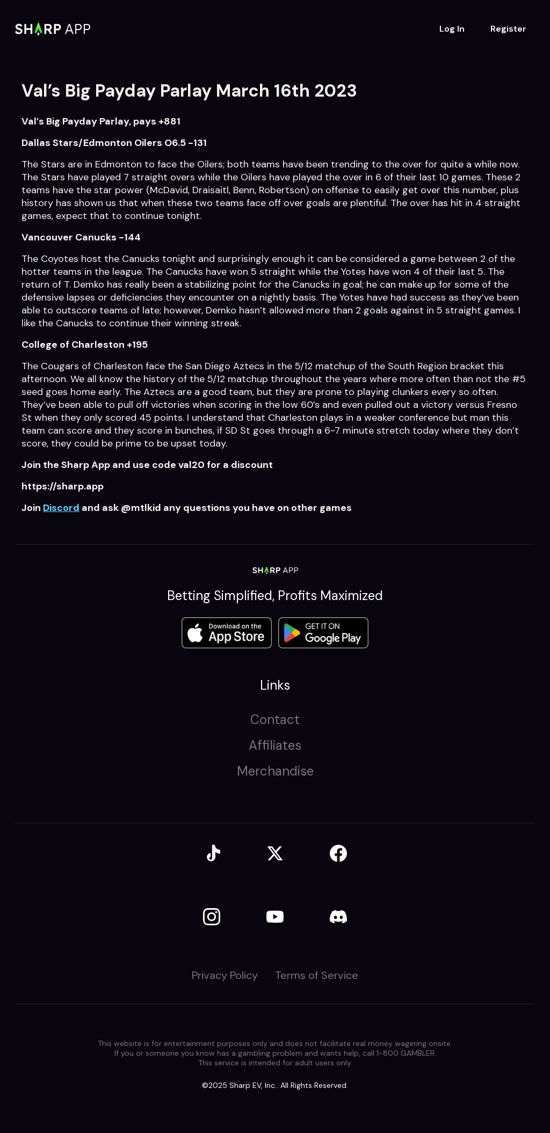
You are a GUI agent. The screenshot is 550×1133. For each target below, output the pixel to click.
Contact (275, 719)
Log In (452, 28)
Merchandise (275, 771)
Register (508, 28)
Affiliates (275, 745)
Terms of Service (316, 975)
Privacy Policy (225, 975)
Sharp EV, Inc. (253, 1085)
